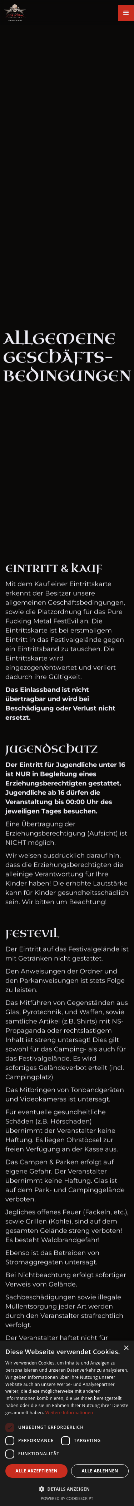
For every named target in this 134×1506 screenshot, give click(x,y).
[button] (126, 13)
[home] (13, 12)
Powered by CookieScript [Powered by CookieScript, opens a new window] (67, 1498)
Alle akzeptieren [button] (36, 1471)
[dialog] (67, 1423)
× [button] (126, 1348)
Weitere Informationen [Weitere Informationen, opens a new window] (69, 1413)
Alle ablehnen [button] (100, 1471)
